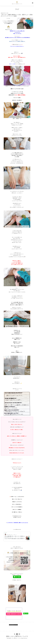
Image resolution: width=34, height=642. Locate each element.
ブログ (17, 9)
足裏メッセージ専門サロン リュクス (17, 636)
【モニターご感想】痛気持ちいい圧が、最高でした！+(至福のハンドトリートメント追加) (16, 15)
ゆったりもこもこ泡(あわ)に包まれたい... (17, 46)
